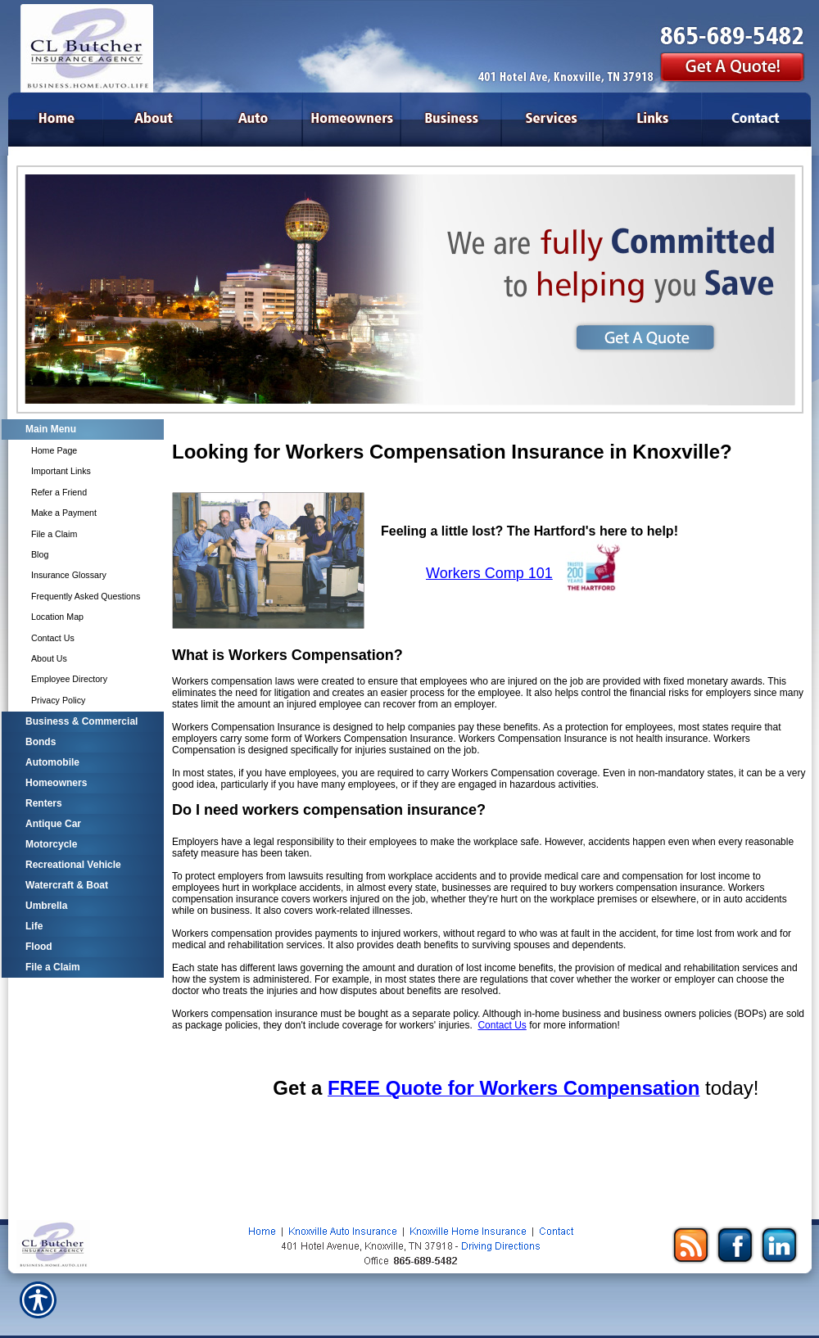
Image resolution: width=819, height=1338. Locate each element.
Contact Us (501, 1025)
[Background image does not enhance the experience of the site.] (82, 429)
